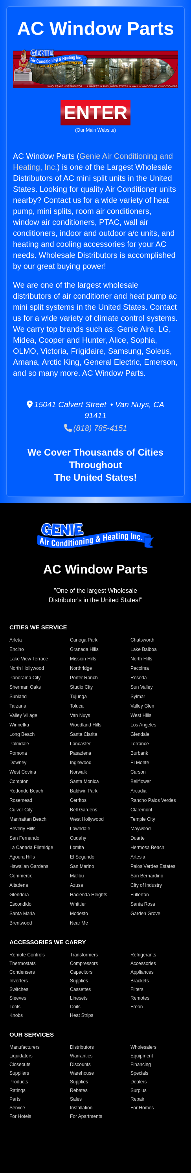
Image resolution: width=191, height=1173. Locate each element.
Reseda (138, 677)
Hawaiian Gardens (28, 866)
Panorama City (24, 677)
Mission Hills (83, 659)
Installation (81, 1107)
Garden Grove (145, 913)
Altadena (18, 885)
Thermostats (22, 963)
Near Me (79, 923)
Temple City (142, 819)
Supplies (79, 981)
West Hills (140, 715)
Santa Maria (22, 913)
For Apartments (86, 1116)
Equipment (141, 1056)
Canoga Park (83, 640)
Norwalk (78, 772)
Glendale (139, 734)
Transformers (84, 955)
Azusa (76, 885)
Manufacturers (24, 1047)
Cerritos (78, 800)
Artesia (137, 857)
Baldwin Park (83, 791)
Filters (136, 989)
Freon (136, 1006)
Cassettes (80, 989)
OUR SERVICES (31, 1034)
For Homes (142, 1107)
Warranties (81, 1056)
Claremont (141, 810)
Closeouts (19, 1064)
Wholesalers (143, 1047)
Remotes (139, 998)
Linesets (79, 998)
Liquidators (21, 1056)
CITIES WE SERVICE (38, 627)
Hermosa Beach (147, 847)
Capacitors (81, 972)
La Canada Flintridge (31, 847)
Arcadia (138, 791)
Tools (14, 1006)
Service (17, 1107)
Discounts (80, 1064)
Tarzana (17, 706)
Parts (14, 1099)
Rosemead (20, 800)
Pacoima (139, 668)
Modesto (79, 913)
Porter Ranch (84, 677)
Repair (137, 1099)
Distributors (82, 1047)
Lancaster (80, 743)
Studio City (81, 687)
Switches (18, 989)
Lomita (77, 847)
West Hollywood (87, 819)
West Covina (22, 772)
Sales (76, 1099)
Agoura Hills (22, 857)
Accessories (143, 963)
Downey (17, 762)
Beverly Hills (22, 828)
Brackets (139, 981)
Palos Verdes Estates (152, 866)
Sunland (18, 696)
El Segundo (82, 857)
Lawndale (80, 828)
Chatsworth (142, 640)
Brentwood (20, 923)
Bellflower (140, 781)
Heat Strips (81, 1015)
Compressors (84, 963)
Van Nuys (80, 715)
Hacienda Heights (88, 894)
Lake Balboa (143, 649)
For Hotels (20, 1116)
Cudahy (78, 838)
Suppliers (19, 1073)
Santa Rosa (142, 904)
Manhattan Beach (27, 819)
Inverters (18, 981)
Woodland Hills (85, 725)
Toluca (77, 706)
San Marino (82, 866)
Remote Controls (27, 955)
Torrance (139, 743)
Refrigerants (143, 955)
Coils (75, 1006)
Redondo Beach (26, 791)
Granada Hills (84, 649)
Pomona (18, 753)
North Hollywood (26, 668)
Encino (16, 649)
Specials (139, 1073)
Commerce (21, 876)
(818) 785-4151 (95, 428)
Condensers (22, 972)
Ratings (17, 1090)
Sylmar (137, 696)
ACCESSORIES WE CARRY (47, 942)
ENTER (96, 112)
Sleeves (17, 998)
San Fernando (24, 838)
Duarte (137, 838)
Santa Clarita (83, 734)
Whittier (78, 904)
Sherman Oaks (25, 687)
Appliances (142, 972)
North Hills (141, 659)
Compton (19, 781)
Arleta (15, 640)
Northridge (81, 668)
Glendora (19, 894)
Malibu (77, 876)
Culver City (21, 810)
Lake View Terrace (28, 659)
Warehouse (82, 1073)
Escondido (20, 904)
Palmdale (19, 743)
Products (18, 1082)
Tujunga (78, 696)
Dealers (138, 1082)
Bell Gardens (83, 810)
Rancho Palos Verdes (153, 800)
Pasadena (80, 753)
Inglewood (81, 762)
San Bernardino (146, 876)
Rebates (79, 1090)
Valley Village (23, 715)
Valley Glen (142, 706)
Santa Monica (84, 781)
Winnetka (19, 725)
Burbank (139, 753)
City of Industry (146, 885)
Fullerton (139, 894)
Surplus (138, 1090)
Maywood (140, 828)
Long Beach (22, 734)
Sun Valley (141, 687)
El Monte (139, 762)
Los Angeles (143, 725)
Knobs (16, 1015)
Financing (140, 1064)
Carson (138, 772)
